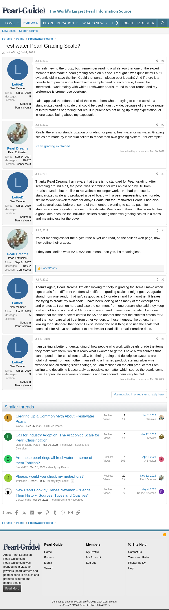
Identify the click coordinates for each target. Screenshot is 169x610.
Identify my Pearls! (58, 467)
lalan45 (20, 426)
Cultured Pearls (53, 426)
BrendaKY (22, 467)
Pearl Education (58, 23)
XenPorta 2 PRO (68, 605)
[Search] (162, 23)
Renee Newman (146, 493)
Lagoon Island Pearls (28, 444)
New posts (9, 30)
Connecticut (24, 164)
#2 (163, 124)
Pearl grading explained (52, 146)
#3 (163, 174)
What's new (93, 23)
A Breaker (150, 460)
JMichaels (21, 481)
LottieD (10, 52)
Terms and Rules (139, 557)
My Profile (92, 552)
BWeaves (150, 419)
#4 (163, 230)
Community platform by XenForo (84, 601)
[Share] (157, 61)
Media (48, 562)
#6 (163, 339)
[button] (18, 23)
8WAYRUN (104, 605)
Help (131, 568)
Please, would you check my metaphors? (50, 476)
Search (48, 568)
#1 (163, 60)
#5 (163, 279)
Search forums (28, 30)
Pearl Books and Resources (66, 499)
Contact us (135, 552)
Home (10, 23)
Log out (91, 562)
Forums (31, 22)
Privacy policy (136, 562)
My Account (93, 557)
